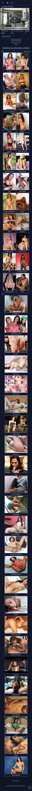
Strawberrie (16, 314)
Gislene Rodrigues (9, 111)
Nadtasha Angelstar (16, 554)
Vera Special (15, 394)
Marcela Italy (16, 695)
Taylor (23, 211)
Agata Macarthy (22, 151)
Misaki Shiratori (16, 634)
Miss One (16, 454)
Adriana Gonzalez (9, 91)
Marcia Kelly (16, 434)
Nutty (16, 614)
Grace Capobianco (9, 211)
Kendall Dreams (16, 574)
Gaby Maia (16, 374)
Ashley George (9, 251)
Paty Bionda (16, 514)
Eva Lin (9, 151)
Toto (9, 191)
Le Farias (9, 71)
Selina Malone (16, 775)
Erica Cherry (16, 414)
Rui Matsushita (9, 171)
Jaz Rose (16, 354)
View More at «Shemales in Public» (16, 48)
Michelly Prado (9, 291)
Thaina (16, 755)
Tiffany (22, 131)
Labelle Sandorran (16, 655)
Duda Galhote (16, 715)
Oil (9, 271)
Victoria (22, 231)
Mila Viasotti (22, 171)
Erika (22, 291)
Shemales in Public (7, 6)
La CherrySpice (16, 494)
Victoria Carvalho (16, 334)
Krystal (22, 111)
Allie (16, 594)
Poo (16, 474)
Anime (9, 131)
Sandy (23, 71)
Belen (3, 33)
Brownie (16, 675)
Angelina (22, 91)
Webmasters (15, 781)
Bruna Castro (22, 251)
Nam (16, 735)
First (9, 231)
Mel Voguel (22, 191)
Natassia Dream (22, 271)
